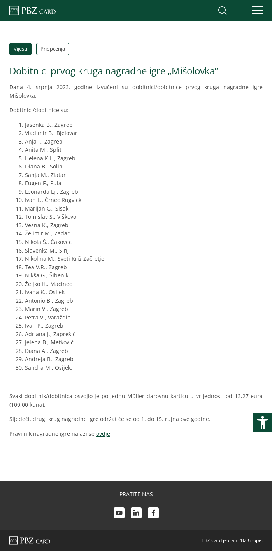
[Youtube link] (119, 514)
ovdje (103, 433)
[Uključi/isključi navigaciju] (255, 10)
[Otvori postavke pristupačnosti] (262, 422)
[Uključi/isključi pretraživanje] (222, 10)
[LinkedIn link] (136, 514)
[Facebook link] (153, 514)
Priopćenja (52, 48)
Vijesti (20, 48)
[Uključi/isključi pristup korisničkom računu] (239, 10)
